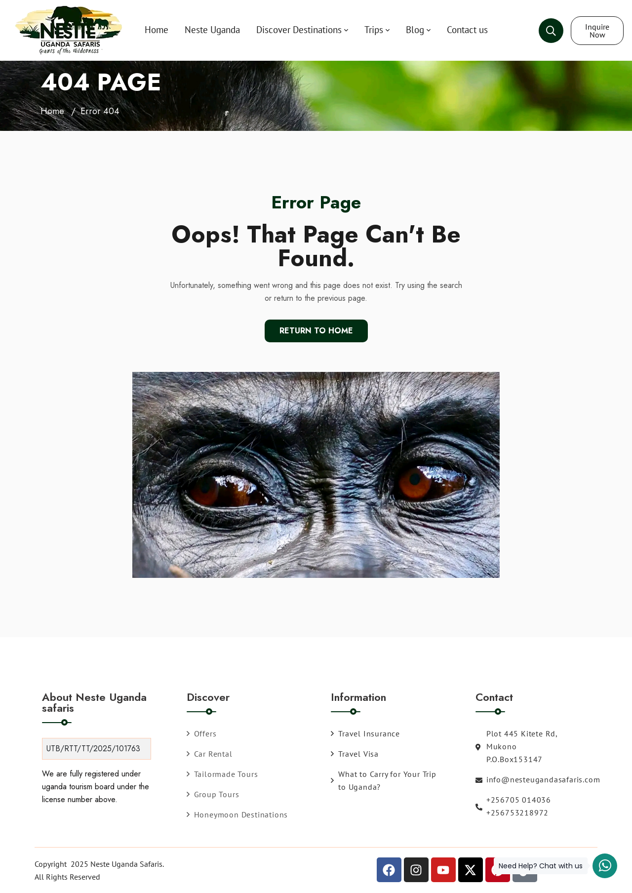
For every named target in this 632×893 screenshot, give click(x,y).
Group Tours (213, 794)
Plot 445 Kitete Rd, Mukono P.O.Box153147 (516, 746)
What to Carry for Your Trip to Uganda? (383, 780)
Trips (373, 30)
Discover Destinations (299, 30)
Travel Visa (355, 754)
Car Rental (210, 754)
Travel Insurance (365, 733)
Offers (202, 733)
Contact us (467, 30)
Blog (415, 30)
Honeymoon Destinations (237, 814)
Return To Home (316, 330)
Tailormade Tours (222, 774)
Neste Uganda (212, 30)
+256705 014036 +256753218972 (513, 806)
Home (156, 30)
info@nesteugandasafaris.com (518, 779)
